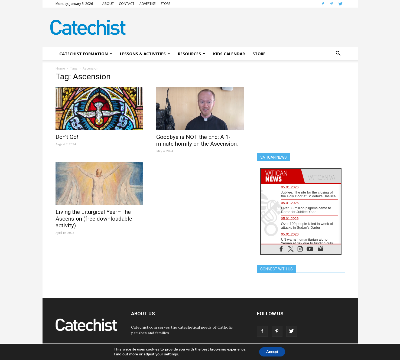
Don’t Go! (67, 137)
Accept (272, 351)
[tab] (281, 176)
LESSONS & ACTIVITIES (145, 53)
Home (60, 68)
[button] (338, 53)
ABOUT (108, 3)
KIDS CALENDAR (229, 53)
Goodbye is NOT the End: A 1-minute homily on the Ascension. (197, 140)
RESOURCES (191, 53)
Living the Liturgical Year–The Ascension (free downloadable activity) (94, 219)
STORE (165, 3)
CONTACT (126, 3)
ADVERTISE (147, 3)
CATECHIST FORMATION (85, 53)
